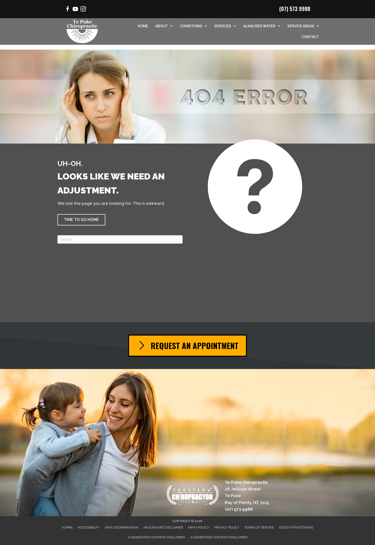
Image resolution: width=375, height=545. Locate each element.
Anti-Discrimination (121, 527)
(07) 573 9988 (294, 9)
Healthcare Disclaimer (163, 527)
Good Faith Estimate (296, 527)
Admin (67, 527)
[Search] (120, 239)
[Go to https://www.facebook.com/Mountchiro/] (67, 9)
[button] (81, 219)
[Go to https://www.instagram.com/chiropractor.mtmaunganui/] (83, 9)
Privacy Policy (226, 527)
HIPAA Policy (198, 527)
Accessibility (89, 527)
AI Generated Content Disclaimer (156, 537)
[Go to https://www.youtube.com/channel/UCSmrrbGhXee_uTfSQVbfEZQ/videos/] (75, 9)
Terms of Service (259, 527)
